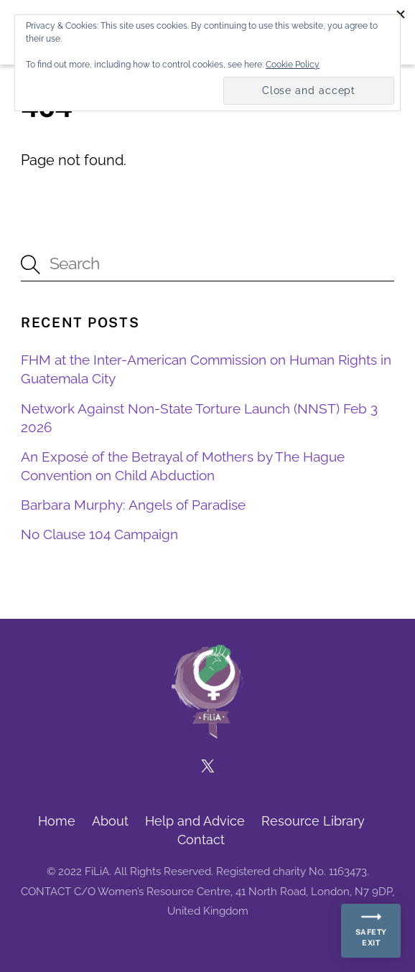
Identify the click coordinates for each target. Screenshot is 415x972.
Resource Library (313, 820)
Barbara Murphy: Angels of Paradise (133, 505)
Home (56, 820)
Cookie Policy (293, 65)
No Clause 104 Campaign (99, 534)
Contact (201, 839)
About (110, 820)
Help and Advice (195, 820)
